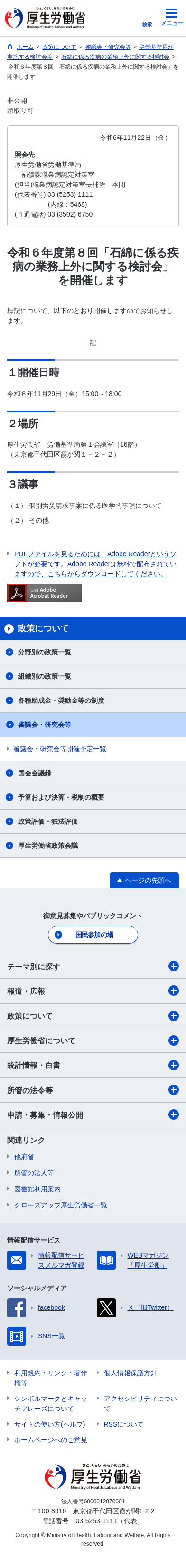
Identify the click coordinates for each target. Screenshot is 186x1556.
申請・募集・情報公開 (93, 1114)
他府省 (24, 1156)
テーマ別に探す (93, 966)
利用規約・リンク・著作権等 (50, 1378)
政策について (93, 1016)
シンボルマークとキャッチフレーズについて (50, 1403)
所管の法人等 (34, 1173)
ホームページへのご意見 (50, 1440)
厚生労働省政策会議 (48, 845)
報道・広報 (93, 990)
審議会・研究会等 (44, 724)
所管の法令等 (93, 1090)
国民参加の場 (94, 935)
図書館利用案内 (37, 1189)
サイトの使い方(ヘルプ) (49, 1424)
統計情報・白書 (93, 1065)
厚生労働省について (93, 1040)
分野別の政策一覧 (44, 652)
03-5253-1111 (96, 1521)
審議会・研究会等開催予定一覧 (59, 749)
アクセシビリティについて (140, 1403)
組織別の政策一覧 (44, 676)
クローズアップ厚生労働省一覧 (60, 1205)
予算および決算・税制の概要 (61, 797)
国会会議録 (34, 773)
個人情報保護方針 (130, 1373)
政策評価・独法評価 (48, 821)
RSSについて (124, 1424)
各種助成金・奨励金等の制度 (61, 700)
